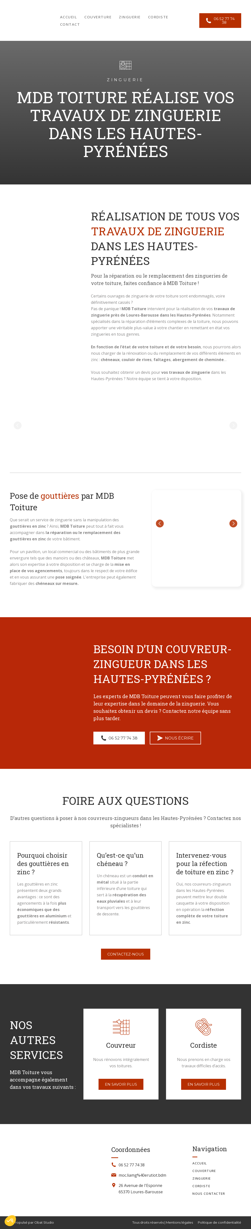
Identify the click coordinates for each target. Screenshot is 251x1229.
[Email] (113, 1175)
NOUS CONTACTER (208, 1193)
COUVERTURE (98, 16)
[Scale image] (46, 425)
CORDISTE (158, 16)
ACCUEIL (68, 16)
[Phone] (113, 1165)
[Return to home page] (28, 20)
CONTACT (70, 24)
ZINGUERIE (130, 16)
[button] (220, 20)
